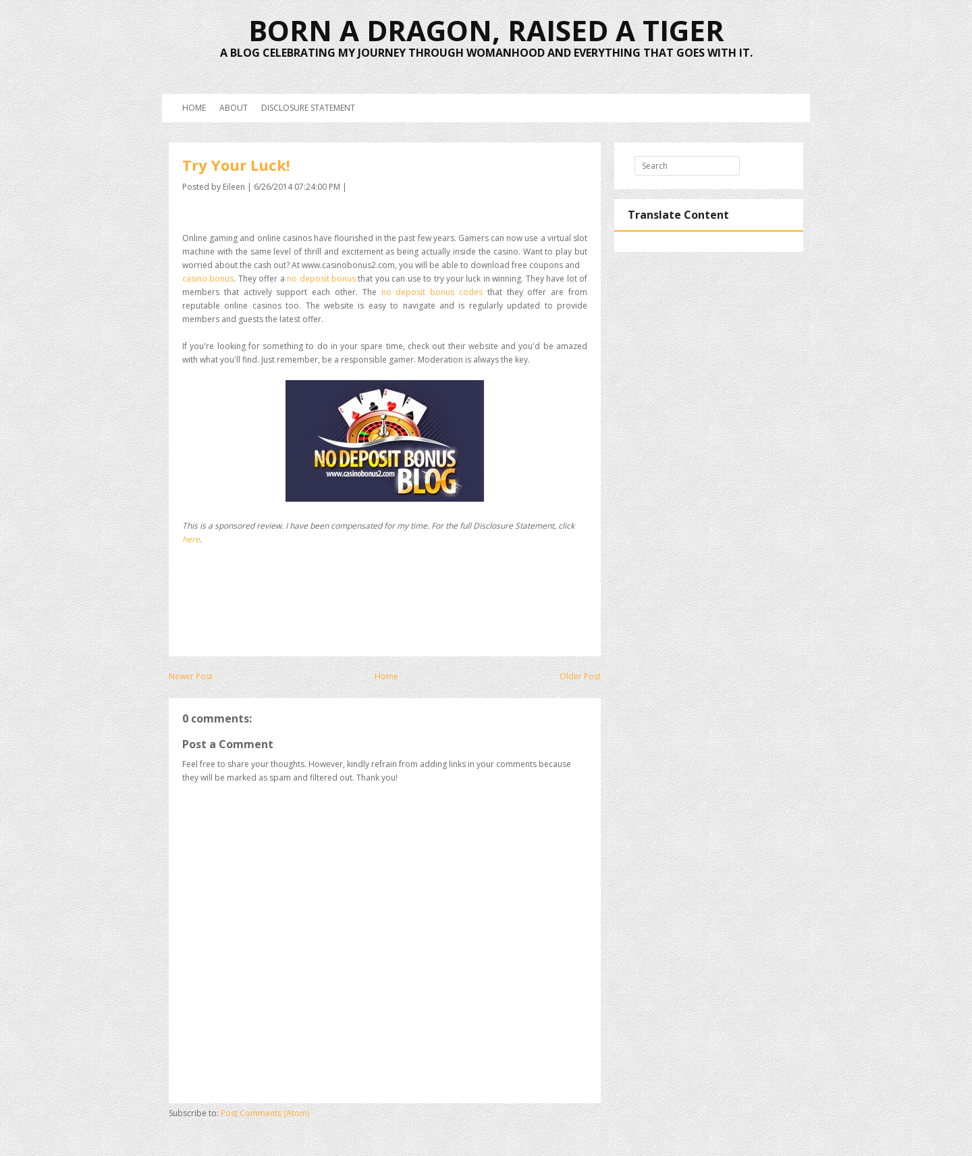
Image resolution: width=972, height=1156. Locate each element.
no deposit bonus (321, 278)
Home (194, 107)
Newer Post (191, 676)
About (233, 107)
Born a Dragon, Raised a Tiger (486, 30)
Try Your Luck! (236, 165)
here (191, 539)
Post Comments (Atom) (265, 1113)
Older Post (580, 676)
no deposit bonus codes (432, 292)
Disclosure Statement (308, 107)
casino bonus (208, 278)
